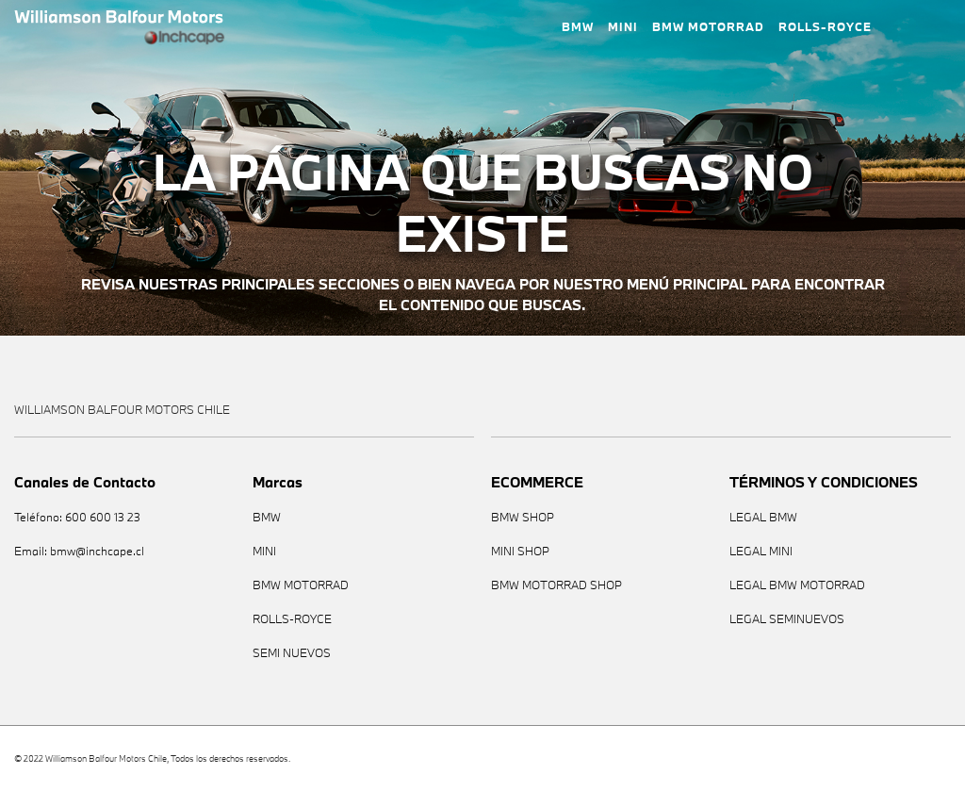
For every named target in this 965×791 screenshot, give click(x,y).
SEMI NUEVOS (292, 653)
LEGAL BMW (763, 517)
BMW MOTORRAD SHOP (556, 585)
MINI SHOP (520, 551)
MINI (623, 27)
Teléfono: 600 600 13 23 (77, 517)
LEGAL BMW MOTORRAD (797, 585)
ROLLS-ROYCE (825, 27)
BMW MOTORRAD (708, 27)
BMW (578, 27)
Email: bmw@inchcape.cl (79, 551)
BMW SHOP (522, 517)
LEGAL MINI (761, 551)
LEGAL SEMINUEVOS (786, 619)
